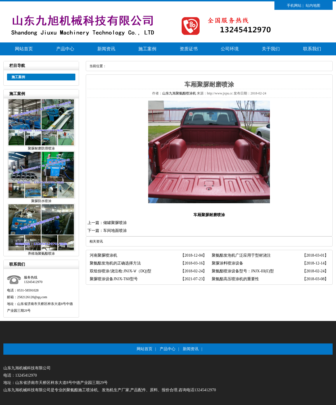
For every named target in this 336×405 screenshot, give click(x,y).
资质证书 (189, 48)
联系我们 (312, 48)
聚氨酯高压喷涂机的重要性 (235, 279)
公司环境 (230, 48)
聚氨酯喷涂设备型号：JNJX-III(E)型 (243, 271)
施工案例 (147, 48)
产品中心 (65, 48)
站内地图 (313, 5)
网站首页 (24, 48)
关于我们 (271, 48)
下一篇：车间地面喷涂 (107, 230)
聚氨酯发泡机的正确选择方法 (115, 263)
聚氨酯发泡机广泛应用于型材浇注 (241, 255)
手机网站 (294, 5)
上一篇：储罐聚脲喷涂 (107, 223)
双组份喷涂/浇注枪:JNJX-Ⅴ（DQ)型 (120, 271)
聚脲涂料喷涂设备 (227, 263)
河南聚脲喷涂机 (103, 255)
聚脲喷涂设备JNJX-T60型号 (113, 279)
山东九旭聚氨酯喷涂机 (179, 93)
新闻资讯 (106, 48)
